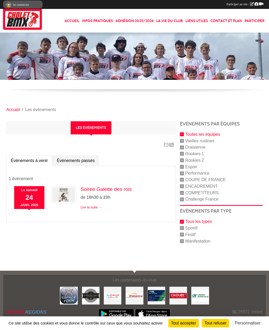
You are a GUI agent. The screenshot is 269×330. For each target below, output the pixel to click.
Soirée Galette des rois (106, 189)
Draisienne (195, 147)
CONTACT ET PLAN (226, 21)
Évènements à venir (29, 160)
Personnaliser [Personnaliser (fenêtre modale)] (248, 323)
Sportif (191, 228)
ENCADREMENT (201, 186)
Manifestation (197, 241)
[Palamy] (134, 295)
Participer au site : (244, 4)
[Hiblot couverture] (156, 295)
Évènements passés (76, 160)
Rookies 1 (194, 153)
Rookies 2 (194, 160)
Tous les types (198, 221)
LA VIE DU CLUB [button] (169, 21)
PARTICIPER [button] (255, 21)
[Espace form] (68, 295)
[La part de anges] (91, 295)
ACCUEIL (72, 21)
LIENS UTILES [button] (196, 21)
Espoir (191, 166)
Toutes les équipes (202, 134)
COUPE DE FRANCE (205, 179)
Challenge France (201, 199)
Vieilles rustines (199, 140)
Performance (197, 173)
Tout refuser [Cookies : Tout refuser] (215, 323)
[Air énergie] (112, 295)
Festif (190, 234)
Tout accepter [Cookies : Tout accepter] (183, 323)
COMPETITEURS (202, 192)
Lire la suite (88, 207)
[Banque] (200, 295)
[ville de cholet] (178, 295)
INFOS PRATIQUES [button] (97, 21)
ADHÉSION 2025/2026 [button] (135, 21)
